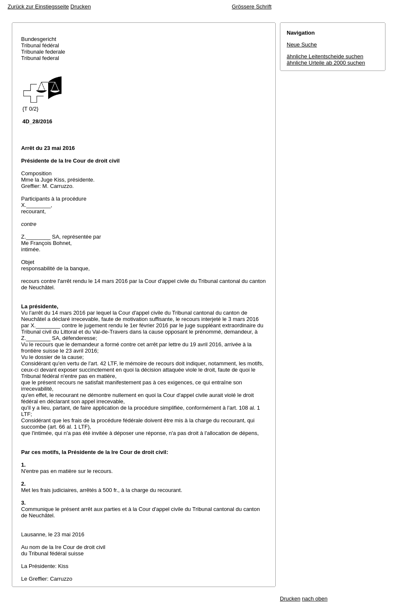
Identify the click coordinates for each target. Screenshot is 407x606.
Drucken (81, 6)
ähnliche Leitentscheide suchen (325, 56)
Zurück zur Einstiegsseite (38, 6)
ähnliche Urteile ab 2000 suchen (326, 63)
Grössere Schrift (251, 6)
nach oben (315, 598)
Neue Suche (302, 44)
